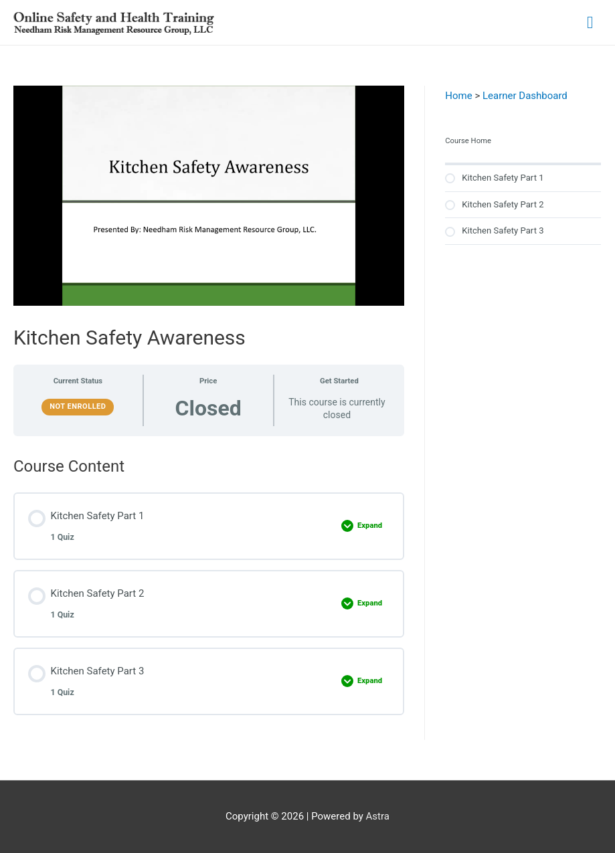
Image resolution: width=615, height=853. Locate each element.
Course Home (468, 140)
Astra (377, 816)
